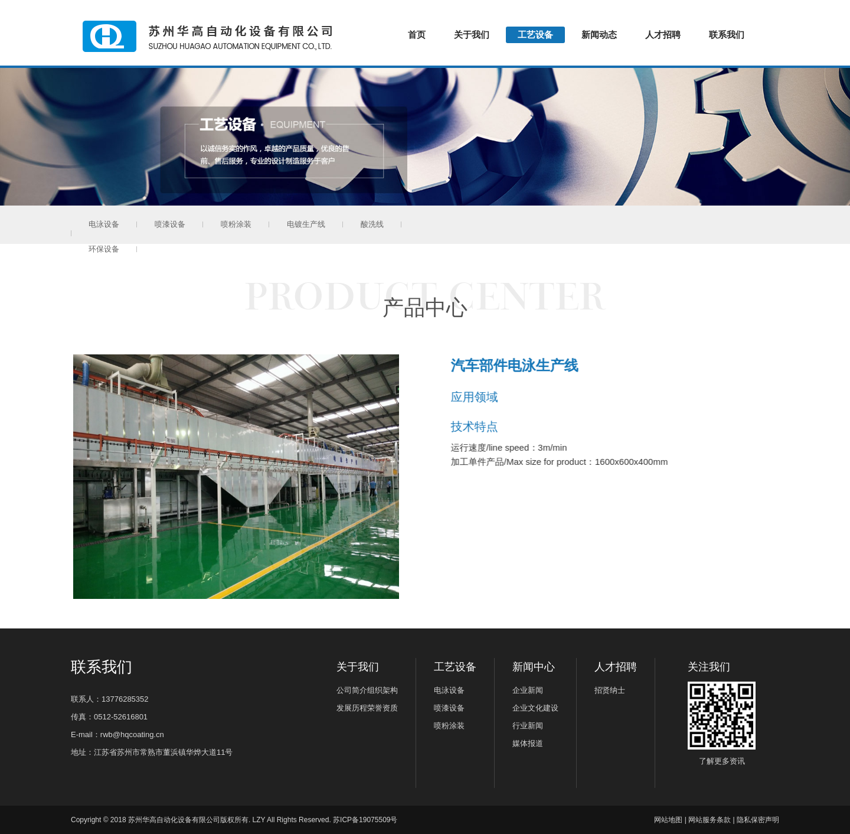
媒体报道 (527, 743)
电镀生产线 (306, 224)
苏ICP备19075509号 (365, 820)
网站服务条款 (709, 820)
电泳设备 (104, 224)
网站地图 (668, 820)
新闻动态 (599, 35)
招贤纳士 (609, 690)
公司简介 (351, 690)
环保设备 (434, 224)
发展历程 (351, 707)
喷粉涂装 (236, 224)
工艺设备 (535, 35)
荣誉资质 (382, 707)
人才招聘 (663, 35)
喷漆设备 (170, 224)
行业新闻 (527, 725)
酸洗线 (372, 224)
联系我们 (726, 35)
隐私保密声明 (758, 820)
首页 (417, 35)
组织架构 (382, 690)
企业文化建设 (535, 707)
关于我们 (471, 35)
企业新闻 (527, 690)
